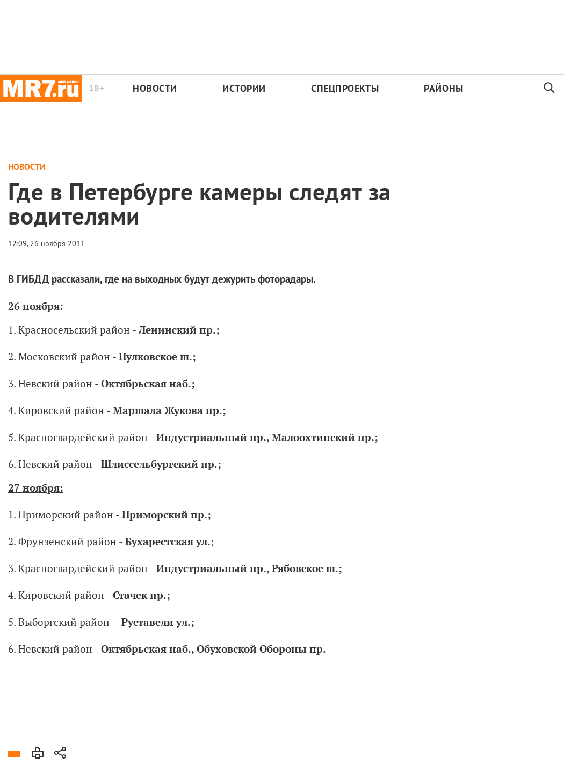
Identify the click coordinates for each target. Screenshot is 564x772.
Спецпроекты (345, 88)
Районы (443, 88)
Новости (155, 88)
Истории (244, 88)
